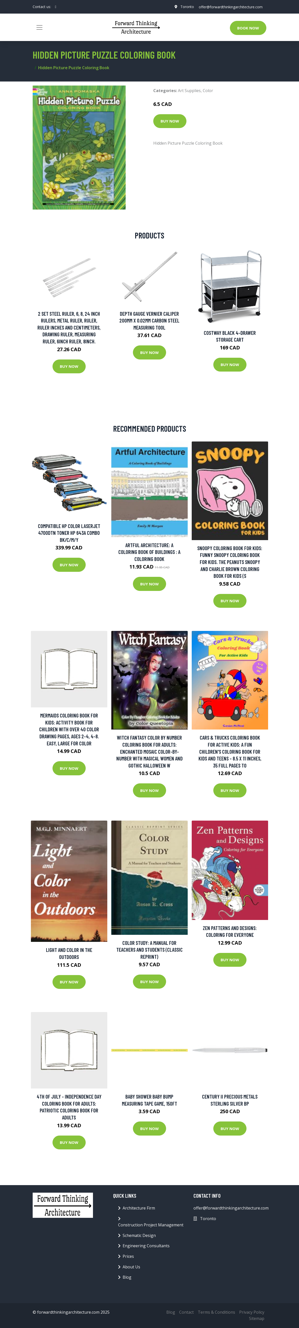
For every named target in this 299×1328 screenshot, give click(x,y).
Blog (127, 1277)
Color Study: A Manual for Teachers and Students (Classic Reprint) (149, 950)
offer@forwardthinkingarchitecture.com (230, 6)
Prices (128, 1256)
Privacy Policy (251, 1312)
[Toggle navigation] (39, 27)
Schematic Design (139, 1235)
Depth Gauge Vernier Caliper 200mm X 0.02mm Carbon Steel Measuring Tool (149, 320)
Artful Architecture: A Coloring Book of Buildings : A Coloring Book (149, 552)
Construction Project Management (150, 1225)
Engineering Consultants (146, 1246)
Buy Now (170, 121)
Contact (186, 1312)
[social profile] (55, 7)
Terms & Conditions (216, 1312)
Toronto (186, 6)
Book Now (248, 27)
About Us (131, 1267)
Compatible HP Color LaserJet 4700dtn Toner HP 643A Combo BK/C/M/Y (69, 533)
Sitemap (256, 1318)
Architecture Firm (139, 1208)
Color (208, 90)
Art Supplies (189, 90)
